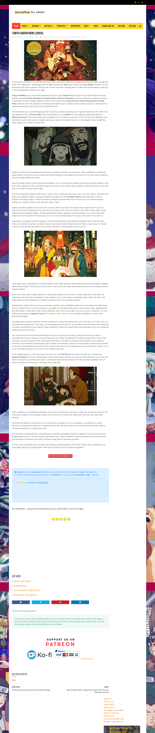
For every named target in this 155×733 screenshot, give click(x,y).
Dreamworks (123, 182)
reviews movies (65, 37)
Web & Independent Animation (115, 178)
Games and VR (108, 26)
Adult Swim (135, 182)
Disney (128, 169)
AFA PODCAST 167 (110, 331)
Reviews (35, 26)
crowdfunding (119, 186)
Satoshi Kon (76, 37)
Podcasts (61, 26)
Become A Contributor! (113, 55)
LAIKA (119, 190)
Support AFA (109, 49)
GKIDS (107, 169)
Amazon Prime (110, 190)
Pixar (134, 174)
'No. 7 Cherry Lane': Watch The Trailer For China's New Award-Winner (130, 117)
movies (50, 37)
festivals (115, 169)
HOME (135, 729)
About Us (108, 32)
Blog (86, 26)
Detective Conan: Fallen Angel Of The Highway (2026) (130, 137)
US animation (133, 178)
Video (96, 26)
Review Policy (109, 40)
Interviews (75, 26)
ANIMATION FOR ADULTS (48, 730)
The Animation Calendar (113, 43)
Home (16, 26)
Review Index (109, 38)
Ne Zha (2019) (123, 103)
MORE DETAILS (83, 672)
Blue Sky (127, 190)
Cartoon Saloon (110, 182)
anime (44, 37)
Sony (83, 37)
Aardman (108, 186)
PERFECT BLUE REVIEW (22, 595)
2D (122, 169)
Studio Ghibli (124, 174)
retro (129, 186)
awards (135, 169)
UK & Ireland (131, 165)
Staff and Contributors (114, 52)
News (24, 26)
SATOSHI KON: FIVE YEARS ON (24, 608)
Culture (121, 26)
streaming (115, 165)
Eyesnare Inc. (67, 730)
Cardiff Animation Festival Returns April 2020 (129, 126)
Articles (48, 26)
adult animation (110, 174)
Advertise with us (111, 46)
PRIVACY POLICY (77, 730)
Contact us (108, 35)
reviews (56, 37)
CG (123, 165)
